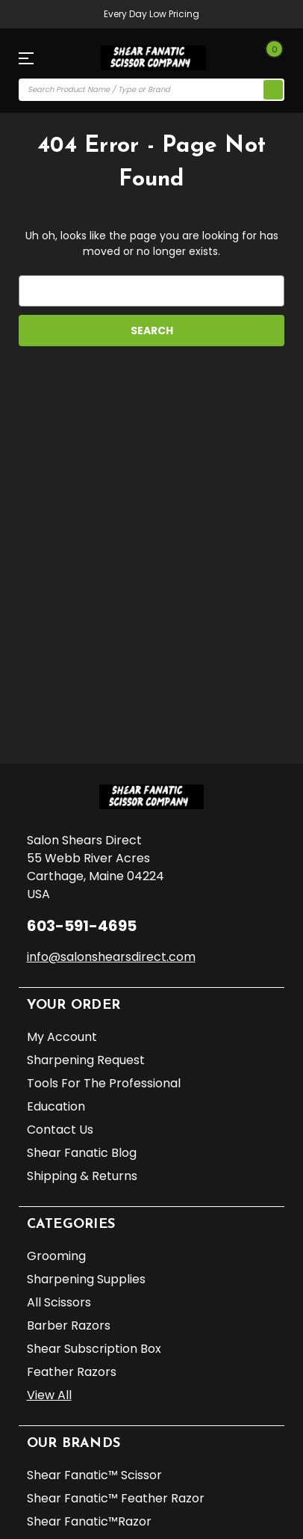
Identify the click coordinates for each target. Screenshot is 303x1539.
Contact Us (60, 1129)
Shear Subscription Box (94, 1348)
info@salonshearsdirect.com (111, 956)
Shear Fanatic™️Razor (89, 1521)
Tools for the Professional (104, 1083)
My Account (62, 1036)
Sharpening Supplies (86, 1279)
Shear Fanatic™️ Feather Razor (115, 1498)
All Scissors (59, 1302)
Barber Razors (68, 1325)
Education (56, 1106)
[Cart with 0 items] (270, 58)
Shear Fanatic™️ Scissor (94, 1475)
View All (49, 1395)
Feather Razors (71, 1371)
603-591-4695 (82, 925)
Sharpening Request (86, 1060)
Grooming (56, 1256)
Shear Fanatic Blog (82, 1152)
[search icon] (273, 89)
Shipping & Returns (82, 1176)
